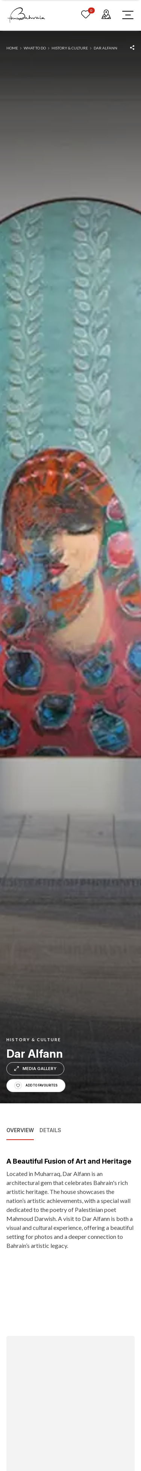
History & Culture (70, 48)
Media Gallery (35, 1068)
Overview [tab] (20, 1130)
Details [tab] (50, 1130)
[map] (106, 15)
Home (12, 48)
